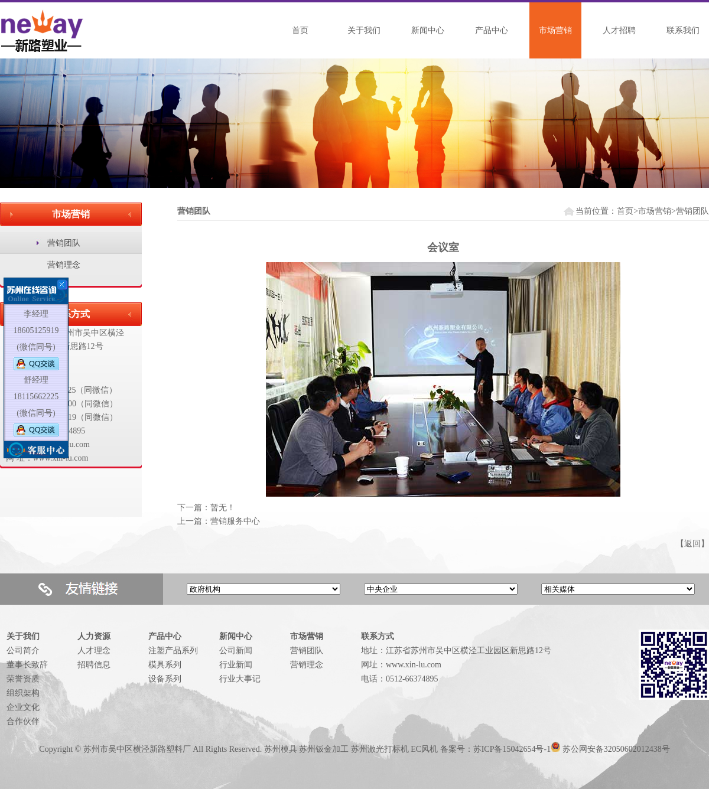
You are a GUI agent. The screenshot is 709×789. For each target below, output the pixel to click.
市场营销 (555, 30)
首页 (300, 30)
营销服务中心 (235, 521)
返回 (692, 543)
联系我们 (683, 30)
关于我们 (363, 30)
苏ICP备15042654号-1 (512, 749)
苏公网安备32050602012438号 (616, 749)
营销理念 (63, 264)
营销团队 (63, 243)
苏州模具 (280, 749)
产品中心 (491, 30)
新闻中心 (427, 30)
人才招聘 (619, 30)
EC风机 (424, 749)
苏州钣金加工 (324, 749)
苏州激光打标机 (380, 749)
